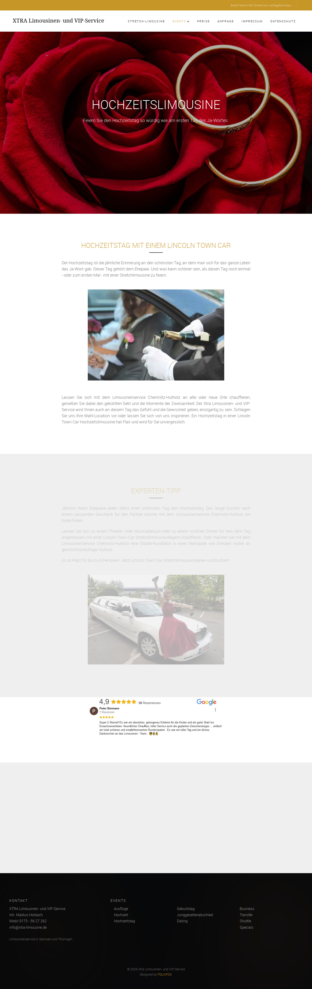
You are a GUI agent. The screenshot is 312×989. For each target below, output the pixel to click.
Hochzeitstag (124, 920)
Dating (182, 920)
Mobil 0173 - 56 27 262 (28, 920)
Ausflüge (121, 908)
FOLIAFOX (165, 974)
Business (247, 908)
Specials (246, 927)
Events (181, 21)
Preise (203, 21)
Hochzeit (121, 914)
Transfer (246, 914)
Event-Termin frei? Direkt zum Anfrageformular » (261, 5)
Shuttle (245, 920)
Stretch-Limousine (146, 21)
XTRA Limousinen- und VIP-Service (58, 20)
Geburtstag (186, 908)
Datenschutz (283, 21)
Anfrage (225, 21)
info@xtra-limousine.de (28, 927)
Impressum (252, 21)
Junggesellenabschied (195, 914)
